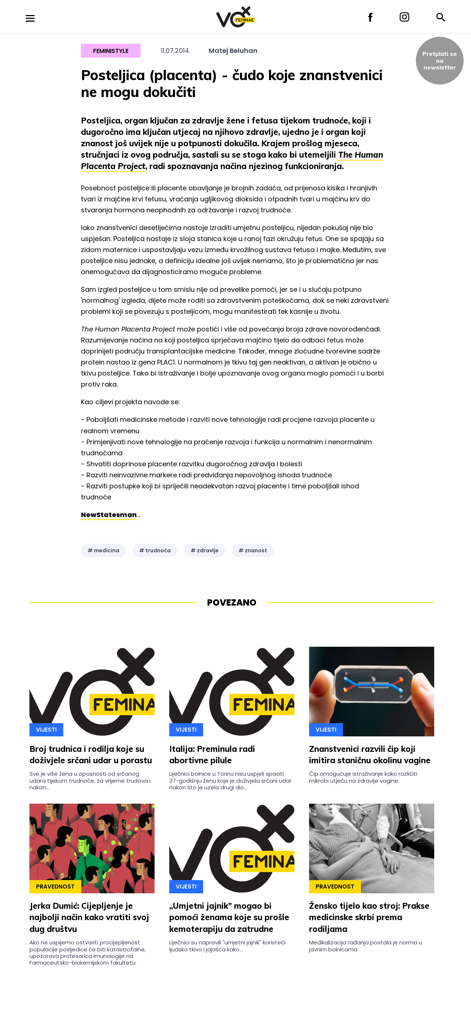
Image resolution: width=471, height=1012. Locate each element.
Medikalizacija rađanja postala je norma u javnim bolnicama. (365, 946)
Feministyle (110, 51)
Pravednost (55, 886)
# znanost (252, 550)
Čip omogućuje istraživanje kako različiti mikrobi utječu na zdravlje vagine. (363, 777)
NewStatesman (109, 514)
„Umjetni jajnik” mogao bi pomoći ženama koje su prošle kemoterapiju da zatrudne (229, 917)
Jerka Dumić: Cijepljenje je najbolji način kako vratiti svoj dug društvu (89, 917)
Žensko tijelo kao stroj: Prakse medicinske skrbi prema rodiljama (369, 917)
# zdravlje (205, 550)
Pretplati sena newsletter (439, 60)
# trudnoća (155, 550)
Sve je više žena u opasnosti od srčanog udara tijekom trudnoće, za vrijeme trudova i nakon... (89, 780)
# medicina (103, 550)
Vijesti (46, 729)
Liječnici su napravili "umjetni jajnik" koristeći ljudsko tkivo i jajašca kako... (227, 946)
